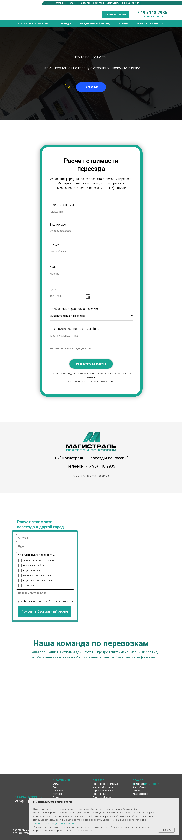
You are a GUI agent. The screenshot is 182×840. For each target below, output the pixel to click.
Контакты (57, 794)
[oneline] (46, 539)
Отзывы (56, 797)
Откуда (55, 244)
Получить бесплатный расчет (44, 611)
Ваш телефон (59, 224)
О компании (58, 790)
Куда (53, 266)
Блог (55, 787)
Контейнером (139, 784)
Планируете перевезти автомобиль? (75, 328)
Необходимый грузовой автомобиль (75, 309)
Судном (136, 790)
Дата (53, 289)
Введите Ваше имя (62, 204)
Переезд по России (102, 797)
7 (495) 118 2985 (100, 466)
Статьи (56, 784)
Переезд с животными (103, 790)
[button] (115, 14)
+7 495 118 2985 (26, 801)
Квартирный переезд (103, 787)
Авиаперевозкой (141, 794)
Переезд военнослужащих (105, 784)
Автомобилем (139, 787)
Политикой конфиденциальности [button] (53, 823)
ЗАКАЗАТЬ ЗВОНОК (28, 797)
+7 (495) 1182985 (114, 188)
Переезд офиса (100, 794)
